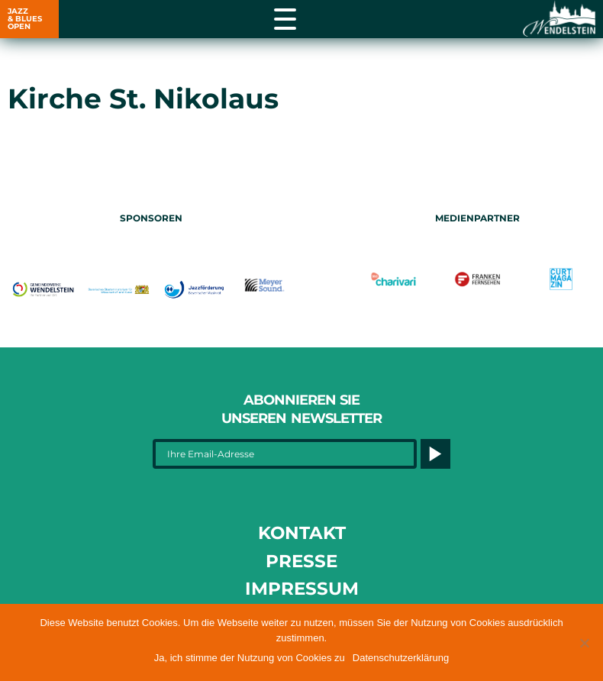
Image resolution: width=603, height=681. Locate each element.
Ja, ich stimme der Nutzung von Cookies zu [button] (249, 657)
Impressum (302, 588)
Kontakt (302, 533)
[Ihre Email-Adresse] (285, 454)
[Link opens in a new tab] (557, 19)
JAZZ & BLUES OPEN (25, 18)
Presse (301, 561)
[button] (584, 642)
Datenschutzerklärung (401, 657)
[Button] (435, 454)
